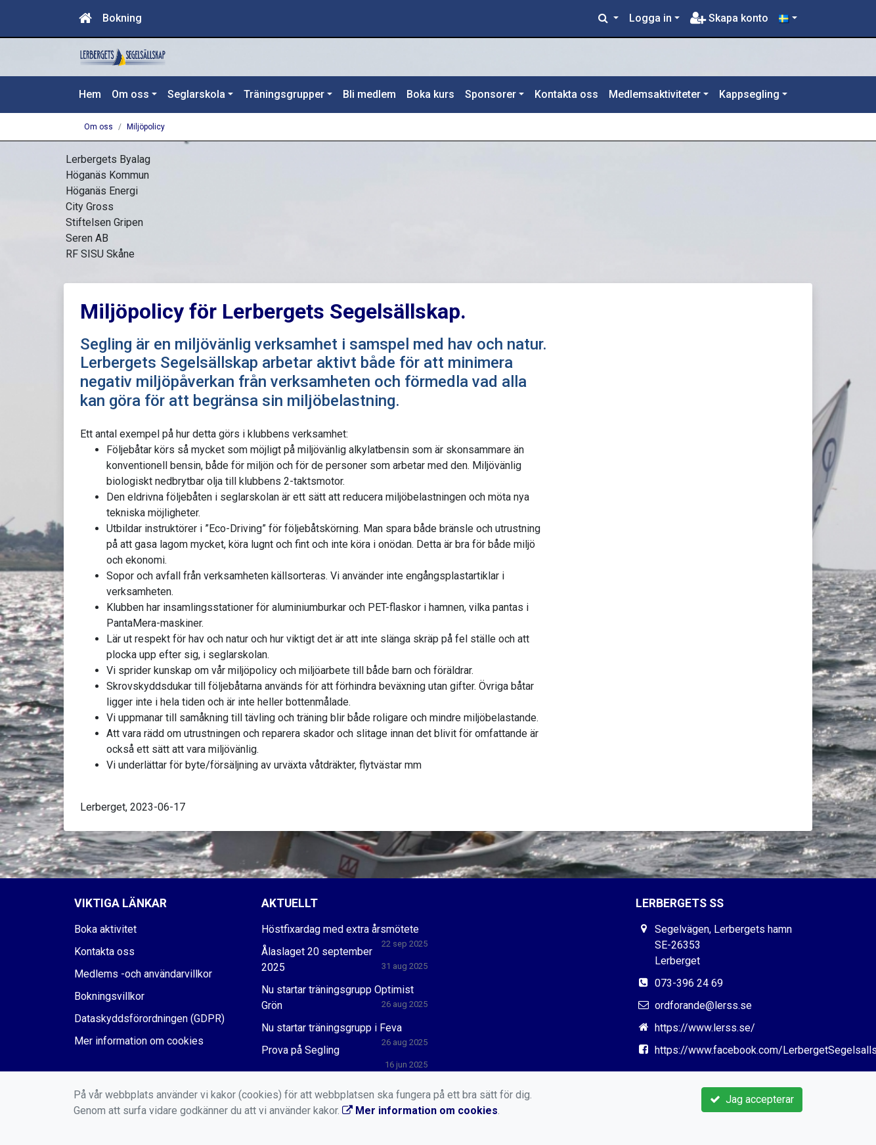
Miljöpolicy (146, 126)
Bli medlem (369, 94)
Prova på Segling (300, 1050)
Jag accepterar (752, 1099)
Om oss (130, 94)
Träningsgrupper (284, 94)
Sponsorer (490, 94)
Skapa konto (729, 18)
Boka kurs (430, 94)
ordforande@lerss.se (703, 1005)
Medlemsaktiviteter (655, 94)
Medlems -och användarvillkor (143, 974)
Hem (90, 94)
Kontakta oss (566, 94)
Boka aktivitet (105, 929)
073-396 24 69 (689, 983)
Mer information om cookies (139, 1041)
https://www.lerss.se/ (705, 1028)
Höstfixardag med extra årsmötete (340, 929)
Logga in (650, 18)
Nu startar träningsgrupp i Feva (331, 1028)
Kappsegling (749, 94)
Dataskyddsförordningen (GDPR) (149, 1018)
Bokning (122, 18)
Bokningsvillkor (109, 996)
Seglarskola (196, 94)
